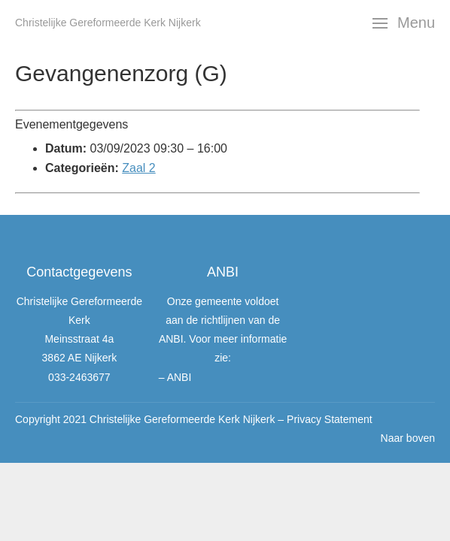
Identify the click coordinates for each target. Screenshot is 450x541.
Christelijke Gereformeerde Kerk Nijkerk (108, 23)
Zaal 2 (138, 168)
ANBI (179, 377)
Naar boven (408, 438)
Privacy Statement (329, 419)
